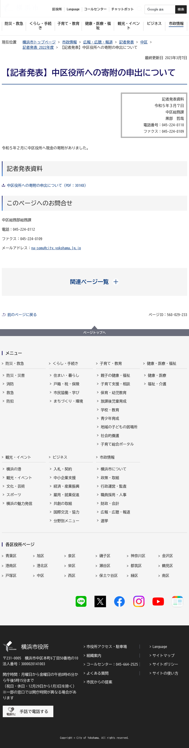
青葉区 (11, 556)
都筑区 (136, 565)
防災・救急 (15, 363)
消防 (10, 384)
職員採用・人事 (113, 495)
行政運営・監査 (113, 486)
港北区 (42, 565)
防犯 (10, 401)
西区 (71, 575)
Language (159, 646)
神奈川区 (138, 556)
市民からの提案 (99, 682)
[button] (94, 281)
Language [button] (73, 9)
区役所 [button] (57, 9)
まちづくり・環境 (68, 401)
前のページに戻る (22, 314)
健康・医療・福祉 (161, 363)
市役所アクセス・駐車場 (106, 646)
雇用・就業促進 (66, 495)
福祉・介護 (157, 384)
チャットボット (122, 9)
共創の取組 (63, 503)
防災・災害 (15, 375)
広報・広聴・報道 (98, 42)
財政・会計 (110, 503)
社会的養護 (110, 435)
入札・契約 (63, 469)
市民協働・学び (66, 392)
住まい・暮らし (66, 375)
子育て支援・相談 (115, 384)
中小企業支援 (65, 478)
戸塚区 (11, 575)
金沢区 (167, 556)
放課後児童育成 (113, 401)
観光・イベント (18, 457)
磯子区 (104, 556)
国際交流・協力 (66, 512)
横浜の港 (13, 469)
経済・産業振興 (66, 486)
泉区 (71, 556)
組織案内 (93, 655)
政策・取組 (110, 478)
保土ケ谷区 (108, 575)
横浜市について (113, 469)
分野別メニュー (66, 521)
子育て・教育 (111, 363)
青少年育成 (110, 418)
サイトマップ (163, 655)
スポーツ (13, 495)
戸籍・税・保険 (66, 384)
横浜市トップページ (39, 42)
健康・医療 (157, 375)
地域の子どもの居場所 (119, 427)
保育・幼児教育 (113, 392)
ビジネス (60, 457)
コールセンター (95, 9)
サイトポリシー (165, 664)
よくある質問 (97, 673)
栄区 (71, 565)
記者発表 (126, 42)
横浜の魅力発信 (19, 503)
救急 (10, 392)
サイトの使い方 (165, 673)
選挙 (104, 521)
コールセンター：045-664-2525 (112, 664)
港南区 (11, 565)
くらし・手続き (65, 363)
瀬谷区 (104, 565)
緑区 (134, 575)
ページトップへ (94, 332)
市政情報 (69, 42)
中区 (144, 42)
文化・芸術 (15, 486)
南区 (165, 575)
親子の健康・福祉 (115, 375)
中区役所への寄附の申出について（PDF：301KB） (47, 185)
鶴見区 (167, 565)
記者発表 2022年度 (38, 47)
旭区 (40, 556)
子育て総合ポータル (117, 444)
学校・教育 (110, 410)
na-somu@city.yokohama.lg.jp (56, 248)
